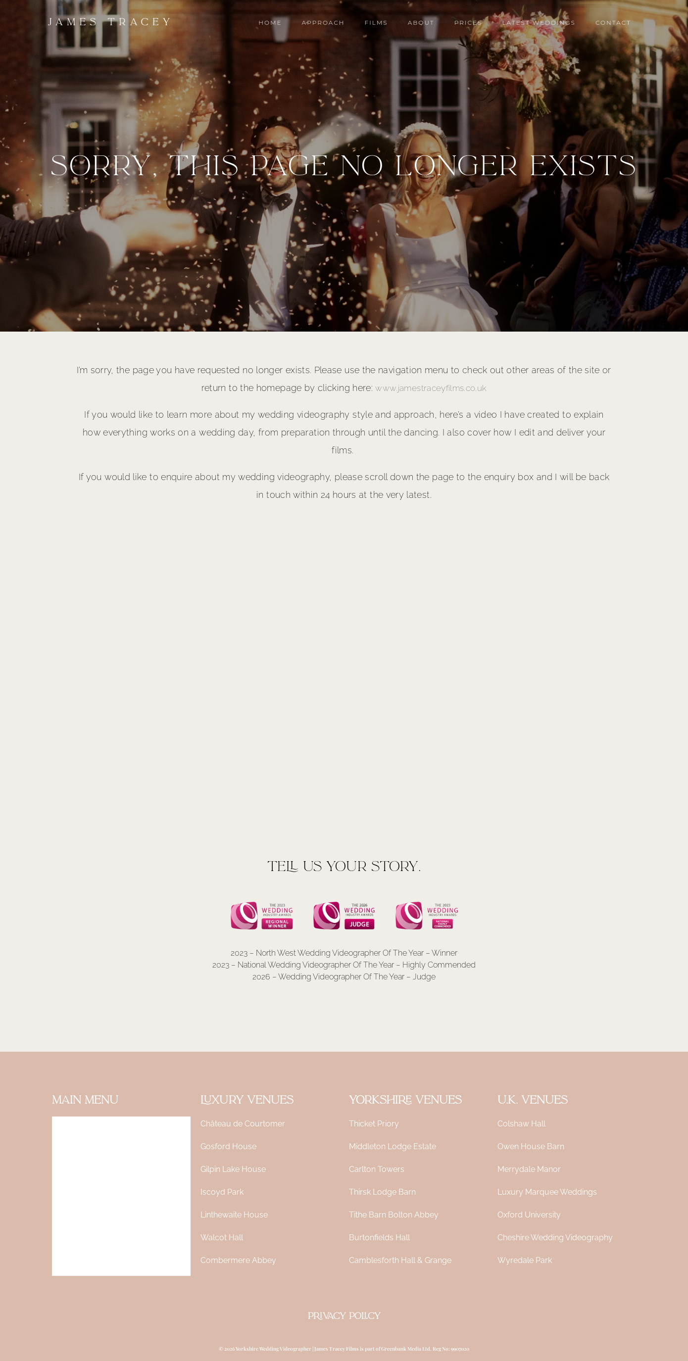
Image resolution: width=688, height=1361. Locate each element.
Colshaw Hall (521, 1123)
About (63, 1196)
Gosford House (228, 1146)
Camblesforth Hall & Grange (400, 1260)
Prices (63, 1218)
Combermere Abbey (238, 1260)
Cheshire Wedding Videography (555, 1237)
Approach (70, 1150)
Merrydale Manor (529, 1169)
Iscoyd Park (222, 1192)
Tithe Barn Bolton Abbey (394, 1214)
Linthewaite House (234, 1214)
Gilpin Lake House (233, 1169)
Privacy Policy (344, 1316)
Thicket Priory (374, 1123)
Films (61, 1173)
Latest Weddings (82, 1241)
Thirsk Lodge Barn (382, 1192)
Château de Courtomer (242, 1123)
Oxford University (529, 1214)
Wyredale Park (524, 1260)
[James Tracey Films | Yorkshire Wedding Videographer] (108, 22)
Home (63, 1127)
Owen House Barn (530, 1146)
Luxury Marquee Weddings (547, 1192)
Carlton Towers (376, 1169)
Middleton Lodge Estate (392, 1146)
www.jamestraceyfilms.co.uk (431, 388)
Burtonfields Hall (379, 1237)
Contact (66, 1264)
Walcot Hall (221, 1237)
